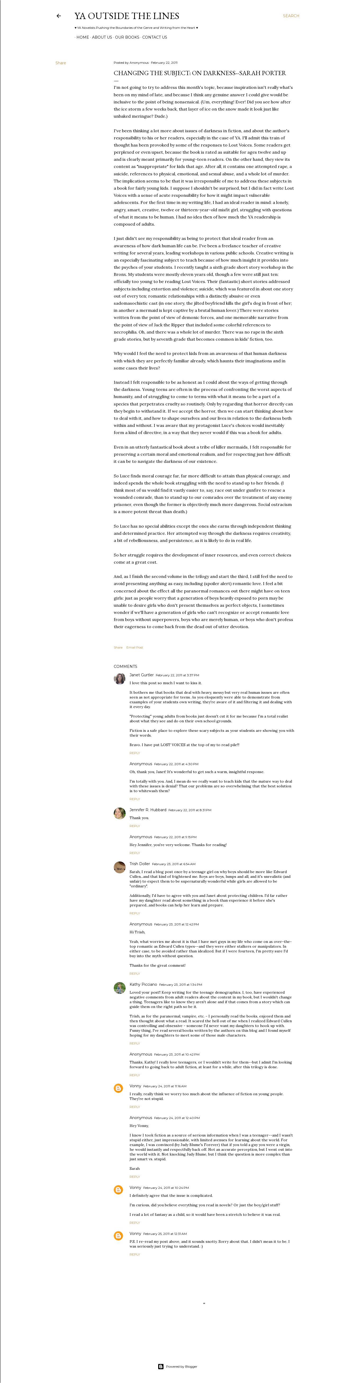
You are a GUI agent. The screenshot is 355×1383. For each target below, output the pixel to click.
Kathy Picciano (143, 984)
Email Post (134, 647)
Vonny (135, 1086)
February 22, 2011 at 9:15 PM (175, 837)
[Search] (291, 16)
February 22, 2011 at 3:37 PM (177, 675)
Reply (135, 753)
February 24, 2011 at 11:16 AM (164, 1086)
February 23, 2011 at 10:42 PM (176, 1054)
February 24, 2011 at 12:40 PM (177, 1118)
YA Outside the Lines (127, 16)
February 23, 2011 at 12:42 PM (176, 924)
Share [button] (61, 63)
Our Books (125, 37)
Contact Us (152, 37)
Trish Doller (140, 863)
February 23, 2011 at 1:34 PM (180, 985)
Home (81, 37)
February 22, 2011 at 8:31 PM (190, 810)
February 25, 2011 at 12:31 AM (165, 1234)
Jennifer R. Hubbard (148, 809)
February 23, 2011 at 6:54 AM (173, 864)
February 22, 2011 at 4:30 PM (176, 764)
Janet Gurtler (142, 675)
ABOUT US (100, 37)
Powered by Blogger (177, 1366)
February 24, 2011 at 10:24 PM (166, 1188)
